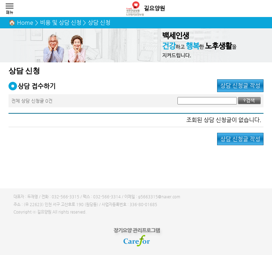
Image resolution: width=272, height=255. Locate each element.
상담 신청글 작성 (240, 85)
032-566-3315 (65, 196)
